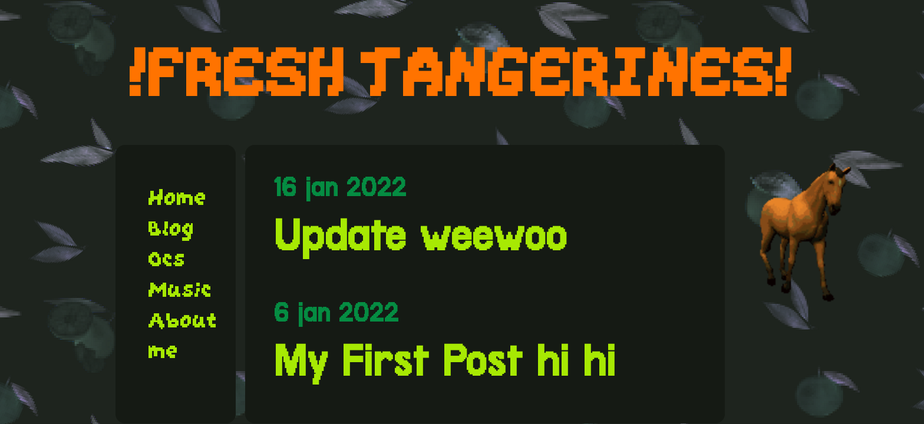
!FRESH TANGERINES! (462, 72)
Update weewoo (419, 235)
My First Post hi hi (444, 361)
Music (180, 290)
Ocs (167, 259)
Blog (171, 228)
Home (177, 198)
